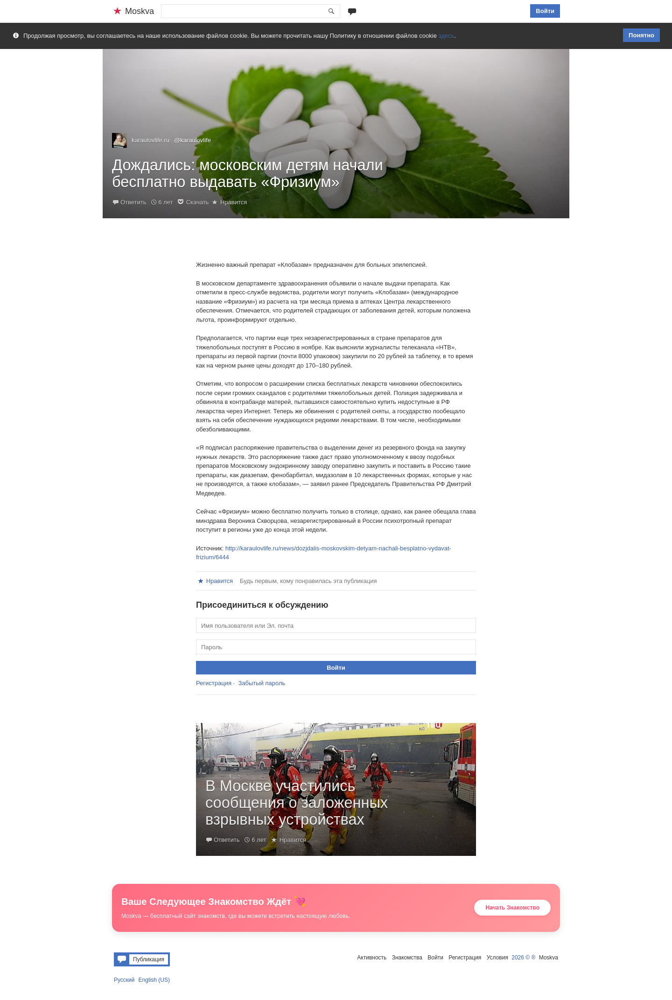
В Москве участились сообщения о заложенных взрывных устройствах (296, 803)
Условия (497, 957)
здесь (447, 35)
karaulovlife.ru (150, 140)
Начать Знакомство (512, 907)
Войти (545, 10)
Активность (371, 957)
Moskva (548, 957)
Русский (124, 980)
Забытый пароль (261, 683)
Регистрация (213, 683)
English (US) (154, 980)
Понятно (641, 35)
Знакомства (407, 957)
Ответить (133, 202)
